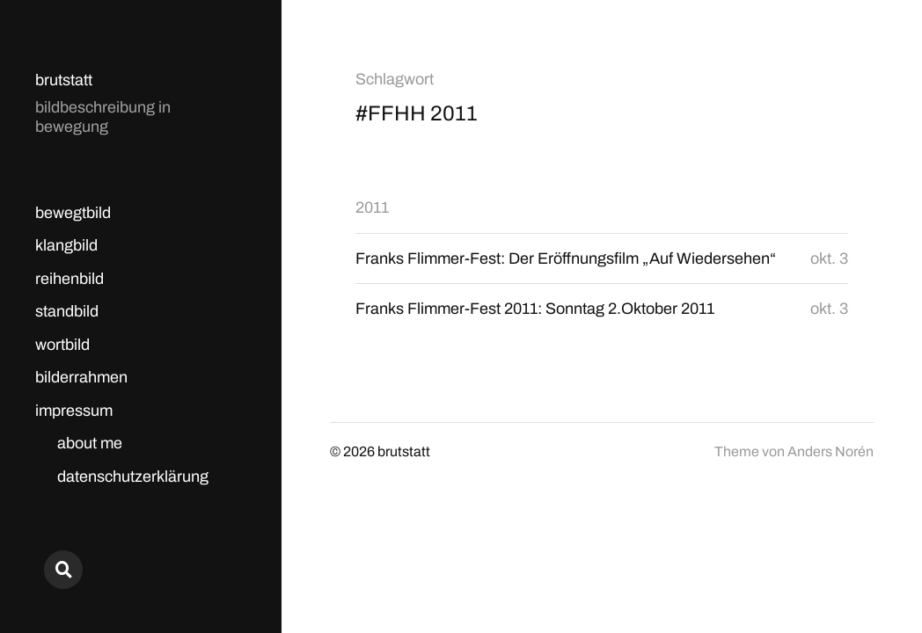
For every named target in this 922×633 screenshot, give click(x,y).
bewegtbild (73, 213)
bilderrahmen (81, 377)
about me (89, 443)
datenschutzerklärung (133, 476)
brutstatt (63, 80)
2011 (372, 207)
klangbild (66, 245)
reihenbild (69, 278)
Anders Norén (830, 451)
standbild (67, 311)
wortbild (62, 344)
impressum (74, 410)
